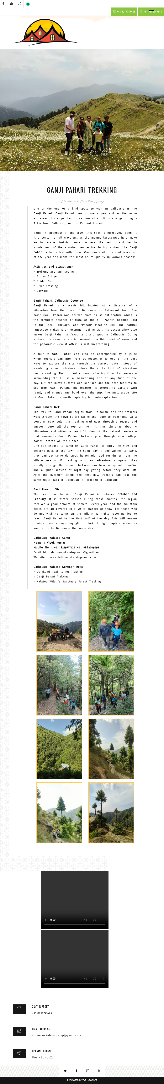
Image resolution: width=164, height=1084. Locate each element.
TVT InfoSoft (89, 1080)
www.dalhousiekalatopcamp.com (73, 557)
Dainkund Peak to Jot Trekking (60, 572)
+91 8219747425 (124, 11)
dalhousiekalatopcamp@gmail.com (75, 552)
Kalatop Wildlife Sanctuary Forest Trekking (69, 582)
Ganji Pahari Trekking (53, 577)
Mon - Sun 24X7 (42, 1058)
